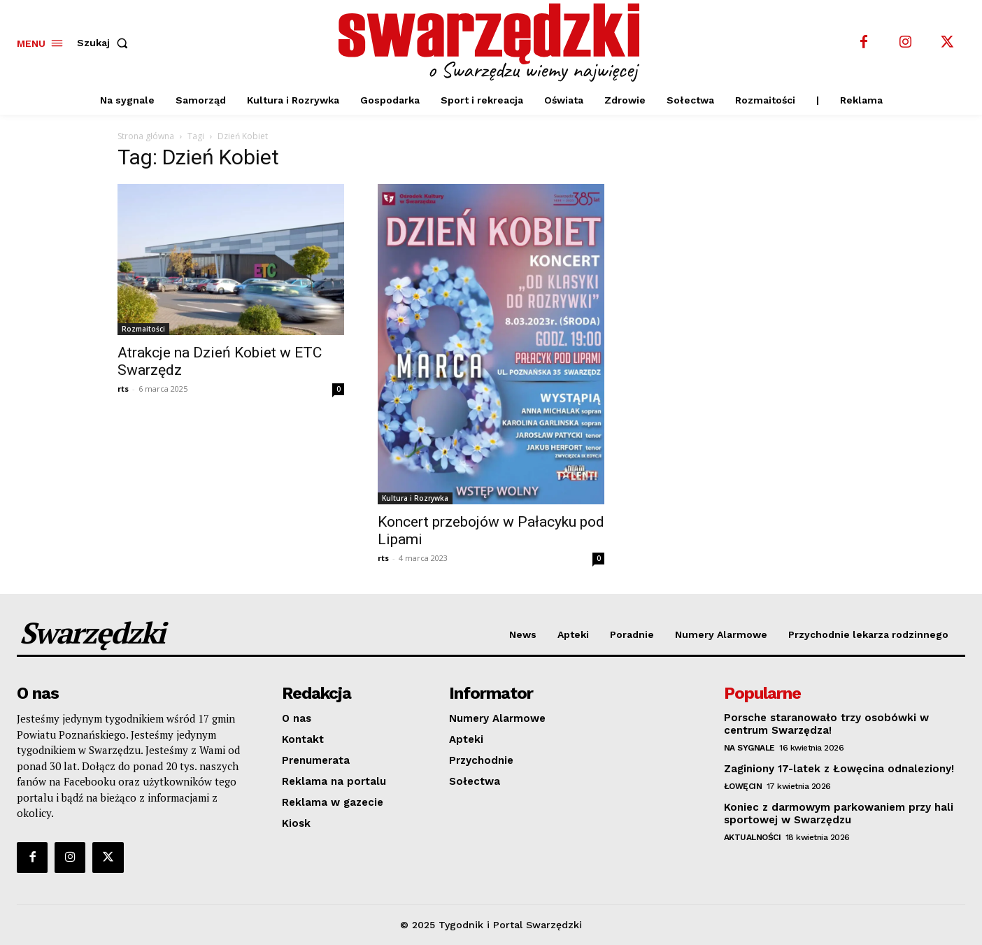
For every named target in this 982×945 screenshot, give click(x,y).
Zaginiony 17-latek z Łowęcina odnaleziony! (839, 768)
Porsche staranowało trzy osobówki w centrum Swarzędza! (826, 724)
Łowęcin (743, 786)
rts (123, 388)
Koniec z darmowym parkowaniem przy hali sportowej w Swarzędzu (838, 813)
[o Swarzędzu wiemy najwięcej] (492, 42)
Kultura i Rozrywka (415, 498)
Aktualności (752, 837)
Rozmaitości (143, 329)
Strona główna (146, 136)
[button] (105, 42)
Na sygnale (749, 748)
